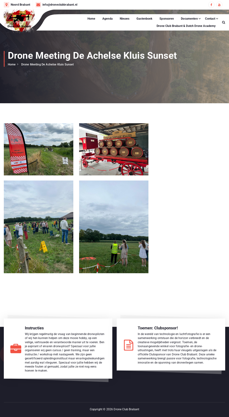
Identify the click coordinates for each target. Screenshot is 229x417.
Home (91, 18)
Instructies (34, 328)
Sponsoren (167, 18)
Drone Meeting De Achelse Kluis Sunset (47, 64)
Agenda (107, 18)
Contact (210, 18)
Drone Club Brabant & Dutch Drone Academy (186, 26)
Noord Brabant (20, 4)
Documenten (189, 18)
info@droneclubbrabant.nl (59, 4)
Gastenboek (144, 18)
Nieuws (125, 18)
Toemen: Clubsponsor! (158, 328)
